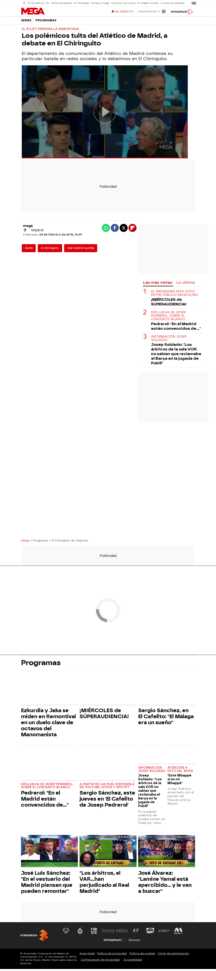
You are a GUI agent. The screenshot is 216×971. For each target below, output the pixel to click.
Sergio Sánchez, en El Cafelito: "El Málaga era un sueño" (166, 718)
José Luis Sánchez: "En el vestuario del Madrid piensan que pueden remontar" (46, 884)
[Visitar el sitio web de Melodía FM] (178, 933)
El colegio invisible (148, 3)
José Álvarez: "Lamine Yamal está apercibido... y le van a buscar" (165, 884)
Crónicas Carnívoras (123, 3)
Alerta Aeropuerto (61, 3)
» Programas (39, 542)
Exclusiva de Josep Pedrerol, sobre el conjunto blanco (168, 318)
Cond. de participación (173, 955)
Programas (45, 22)
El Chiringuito (81, 3)
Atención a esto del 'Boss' (180, 771)
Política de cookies (142, 955)
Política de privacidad (112, 955)
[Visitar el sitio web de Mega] (122, 933)
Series (26, 22)
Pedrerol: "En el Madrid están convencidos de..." (176, 328)
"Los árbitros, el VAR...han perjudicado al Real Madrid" (104, 884)
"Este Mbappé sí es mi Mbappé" (179, 781)
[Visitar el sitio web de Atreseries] (136, 933)
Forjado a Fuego (100, 3)
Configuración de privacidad (100, 961)
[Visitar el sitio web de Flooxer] (134, 942)
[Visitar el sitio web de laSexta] (80, 933)
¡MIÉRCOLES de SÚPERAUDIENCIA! (169, 303)
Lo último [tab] (185, 284)
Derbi (29, 250)
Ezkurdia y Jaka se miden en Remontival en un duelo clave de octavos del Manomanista (48, 724)
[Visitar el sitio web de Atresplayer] (115, 942)
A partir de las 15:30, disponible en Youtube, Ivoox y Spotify (106, 788)
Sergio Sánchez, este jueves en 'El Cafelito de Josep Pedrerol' (107, 801)
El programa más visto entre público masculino (174, 295)
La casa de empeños (173, 3)
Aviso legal (87, 955)
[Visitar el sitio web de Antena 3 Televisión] (66, 933)
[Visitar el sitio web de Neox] (94, 933)
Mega (25, 542)
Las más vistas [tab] (157, 284)
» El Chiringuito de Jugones (68, 542)
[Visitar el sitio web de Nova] (108, 933)
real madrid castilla (80, 250)
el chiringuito (50, 250)
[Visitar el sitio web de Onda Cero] (150, 933)
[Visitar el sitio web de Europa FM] (164, 933)
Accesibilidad (132, 961)
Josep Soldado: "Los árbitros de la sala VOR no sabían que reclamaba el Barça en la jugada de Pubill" (176, 355)
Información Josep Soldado (169, 340)
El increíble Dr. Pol (38, 3)
